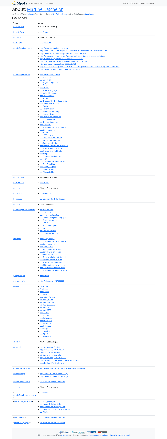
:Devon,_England (48, 167)
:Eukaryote (46, 318)
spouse (17, 199)
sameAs (19, 281)
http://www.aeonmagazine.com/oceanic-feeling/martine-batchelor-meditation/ (72, 56)
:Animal (44, 313)
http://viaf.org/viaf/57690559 (52, 281)
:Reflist (44, 223)
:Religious (45, 323)
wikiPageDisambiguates (24, 395)
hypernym (19, 275)
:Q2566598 (47, 305)
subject (17, 238)
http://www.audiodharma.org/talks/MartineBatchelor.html (64, 53)
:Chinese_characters (49, 103)
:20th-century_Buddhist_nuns (53, 161)
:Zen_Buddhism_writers (51, 138)
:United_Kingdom (48, 93)
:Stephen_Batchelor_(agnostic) (53, 156)
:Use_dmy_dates (48, 230)
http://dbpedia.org (59, 14)
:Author (44, 275)
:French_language (48, 90)
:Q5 (44, 307)
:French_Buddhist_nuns (51, 148)
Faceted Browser (130, 3)
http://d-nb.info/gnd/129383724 (53, 358)
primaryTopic (21, 422)
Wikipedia (64, 435)
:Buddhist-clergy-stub (50, 233)
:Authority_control (48, 220)
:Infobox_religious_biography (53, 217)
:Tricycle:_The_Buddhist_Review (54, 101)
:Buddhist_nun (47, 169)
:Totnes (44, 98)
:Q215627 (47, 302)
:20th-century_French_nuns (52, 265)
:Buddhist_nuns (47, 130)
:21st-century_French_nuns (52, 267)
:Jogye (44, 159)
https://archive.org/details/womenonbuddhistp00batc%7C (64, 61)
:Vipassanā (45, 124)
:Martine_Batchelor (52, 382)
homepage (19, 374)
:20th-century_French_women (53, 127)
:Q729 (45, 310)
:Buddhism (45, 43)
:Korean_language (49, 109)
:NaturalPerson (47, 297)
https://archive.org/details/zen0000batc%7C (58, 64)
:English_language (49, 82)
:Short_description (49, 225)
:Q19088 (46, 299)
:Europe (44, 85)
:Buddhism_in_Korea (50, 143)
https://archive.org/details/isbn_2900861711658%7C (61, 58)
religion (17, 43)
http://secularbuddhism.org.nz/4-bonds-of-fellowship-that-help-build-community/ (73, 51)
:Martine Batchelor (51, 347)
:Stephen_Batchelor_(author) (53, 199)
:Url (42, 228)
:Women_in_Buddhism (50, 117)
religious (30, 14)
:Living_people (47, 77)
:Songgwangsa (47, 119)
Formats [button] (49, 3)
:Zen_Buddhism (47, 164)
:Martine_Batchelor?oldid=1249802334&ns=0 (63, 368)
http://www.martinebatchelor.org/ (54, 48)
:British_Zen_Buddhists (50, 140)
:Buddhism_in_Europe (50, 111)
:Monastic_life (47, 172)
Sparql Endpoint (147, 3)
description (19, 37)
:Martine (45, 392)
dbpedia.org (89, 14)
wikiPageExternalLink (23, 48)
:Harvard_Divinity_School (51, 404)
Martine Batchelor (45, 9)
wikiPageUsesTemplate (24, 209)
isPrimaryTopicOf (21, 382)
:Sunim (44, 132)
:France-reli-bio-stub (49, 215)
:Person (44, 289)
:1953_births (46, 135)
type (16, 286)
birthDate (18, 26)
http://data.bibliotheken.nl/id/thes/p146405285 (59, 360)
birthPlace (18, 32)
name (17, 188)
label (16, 342)
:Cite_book (45, 212)
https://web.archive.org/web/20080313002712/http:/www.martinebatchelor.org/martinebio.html (79, 66)
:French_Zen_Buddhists (51, 151)
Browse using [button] (35, 3)
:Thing (44, 286)
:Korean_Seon (47, 114)
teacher (17, 204)
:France (44, 32)
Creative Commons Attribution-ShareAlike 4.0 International (108, 435)
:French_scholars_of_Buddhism (54, 145)
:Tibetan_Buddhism (49, 122)
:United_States (47, 95)
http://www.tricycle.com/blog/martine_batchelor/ (60, 69)
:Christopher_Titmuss (50, 74)
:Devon (44, 106)
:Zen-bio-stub (46, 209)
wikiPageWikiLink (21, 74)
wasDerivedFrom (21, 368)
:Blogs (44, 153)
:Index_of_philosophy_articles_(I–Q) (56, 409)
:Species (45, 331)
